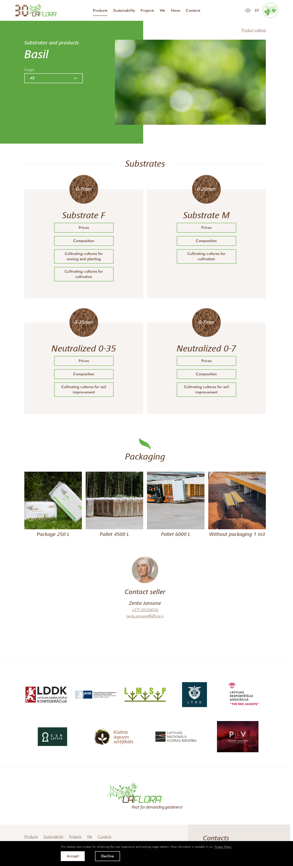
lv (257, 10)
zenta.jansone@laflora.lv (145, 616)
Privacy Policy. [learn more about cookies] (223, 847)
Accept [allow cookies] (73, 856)
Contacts (193, 10)
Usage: (29, 69)
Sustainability (124, 10)
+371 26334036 (145, 610)
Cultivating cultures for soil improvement (83, 389)
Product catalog (253, 30)
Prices (84, 227)
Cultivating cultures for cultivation (84, 274)
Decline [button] (107, 856)
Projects (147, 10)
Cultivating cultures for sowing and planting (84, 256)
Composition (83, 241)
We (162, 10)
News (175, 10)
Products (100, 10)
